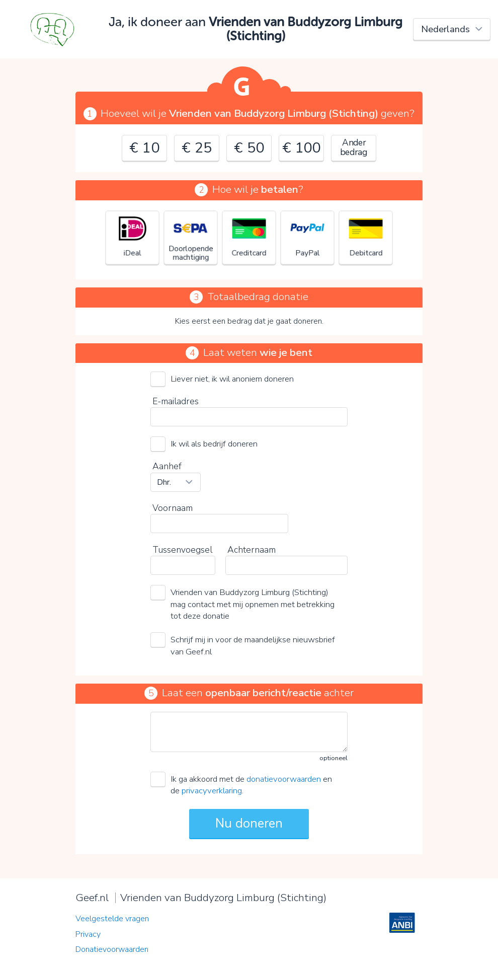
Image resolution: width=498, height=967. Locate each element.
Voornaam (172, 508)
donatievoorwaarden (283, 779)
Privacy (88, 934)
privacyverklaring (212, 790)
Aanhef (167, 466)
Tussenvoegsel (182, 550)
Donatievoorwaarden (111, 949)
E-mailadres (175, 401)
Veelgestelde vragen (112, 918)
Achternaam (251, 550)
